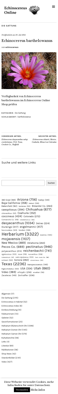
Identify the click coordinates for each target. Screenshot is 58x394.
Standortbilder (8, 358)
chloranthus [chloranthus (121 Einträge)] (9, 213)
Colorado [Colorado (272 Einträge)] (32, 216)
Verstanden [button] (22, 389)
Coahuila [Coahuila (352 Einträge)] (27, 213)
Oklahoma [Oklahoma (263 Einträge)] (36, 242)
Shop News (7, 354)
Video (4, 362)
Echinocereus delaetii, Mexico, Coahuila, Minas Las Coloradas (43, 139)
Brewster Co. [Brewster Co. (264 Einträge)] (42, 205)
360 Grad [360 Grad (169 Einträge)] (9, 200)
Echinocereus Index (10, 306)
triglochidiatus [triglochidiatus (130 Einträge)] (10, 269)
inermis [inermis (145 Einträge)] (46, 235)
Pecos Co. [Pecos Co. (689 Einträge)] (13, 247)
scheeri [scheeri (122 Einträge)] (7, 260)
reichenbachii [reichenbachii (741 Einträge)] (37, 251)
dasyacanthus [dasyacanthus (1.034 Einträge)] (18, 223)
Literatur (5, 346)
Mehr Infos (38, 389)
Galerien (5, 318)
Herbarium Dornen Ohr (11, 330)
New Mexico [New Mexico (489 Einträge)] (14, 243)
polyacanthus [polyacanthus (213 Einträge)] (12, 251)
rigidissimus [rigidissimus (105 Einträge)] (9, 254)
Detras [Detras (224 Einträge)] (43, 223)
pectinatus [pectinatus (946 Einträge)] (39, 247)
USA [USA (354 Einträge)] (26, 268)
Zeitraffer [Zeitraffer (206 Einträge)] (26, 275)
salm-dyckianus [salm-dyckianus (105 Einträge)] (24, 257)
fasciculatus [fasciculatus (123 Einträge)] (9, 230)
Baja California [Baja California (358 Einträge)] (14, 202)
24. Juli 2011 (20, 35)
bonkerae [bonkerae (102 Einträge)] (24, 206)
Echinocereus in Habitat (12, 302)
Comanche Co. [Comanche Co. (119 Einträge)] (10, 220)
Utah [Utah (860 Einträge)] (42, 268)
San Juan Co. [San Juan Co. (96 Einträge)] (42, 257)
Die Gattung (9, 26)
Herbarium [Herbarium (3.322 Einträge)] (20, 234)
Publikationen (8, 350)
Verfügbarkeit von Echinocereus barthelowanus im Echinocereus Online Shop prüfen (26, 100)
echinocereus (11, 47)
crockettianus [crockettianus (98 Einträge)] (27, 220)
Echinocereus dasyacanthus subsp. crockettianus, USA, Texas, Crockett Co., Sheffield (15, 140)
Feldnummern (8, 314)
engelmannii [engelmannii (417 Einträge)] (31, 226)
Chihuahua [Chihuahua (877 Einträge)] (39, 209)
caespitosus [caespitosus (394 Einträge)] (13, 209)
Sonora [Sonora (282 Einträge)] (21, 259)
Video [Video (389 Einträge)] (9, 272)
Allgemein (6, 294)
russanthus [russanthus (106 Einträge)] (35, 254)
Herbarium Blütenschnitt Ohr (14, 326)
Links (4, 342)
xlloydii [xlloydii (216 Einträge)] (24, 272)
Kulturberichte (8, 338)
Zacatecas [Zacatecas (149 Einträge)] (9, 275)
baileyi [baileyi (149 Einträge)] (43, 200)
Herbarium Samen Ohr (11, 334)
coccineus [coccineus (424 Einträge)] (12, 216)
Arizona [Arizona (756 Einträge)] (27, 199)
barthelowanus (24, 117)
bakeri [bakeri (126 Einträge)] (34, 203)
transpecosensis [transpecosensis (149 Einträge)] (37, 264)
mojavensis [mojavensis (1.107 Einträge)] (16, 239)
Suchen (51, 183)
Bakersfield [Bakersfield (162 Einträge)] (9, 206)
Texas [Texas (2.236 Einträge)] (14, 263)
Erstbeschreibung (9, 310)
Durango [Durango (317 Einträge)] (10, 226)
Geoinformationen (10, 322)
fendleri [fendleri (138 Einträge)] (24, 230)
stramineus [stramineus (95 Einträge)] (36, 260)
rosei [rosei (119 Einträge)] (22, 254)
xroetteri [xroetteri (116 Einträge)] (38, 272)
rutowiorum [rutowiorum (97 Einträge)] (8, 257)
